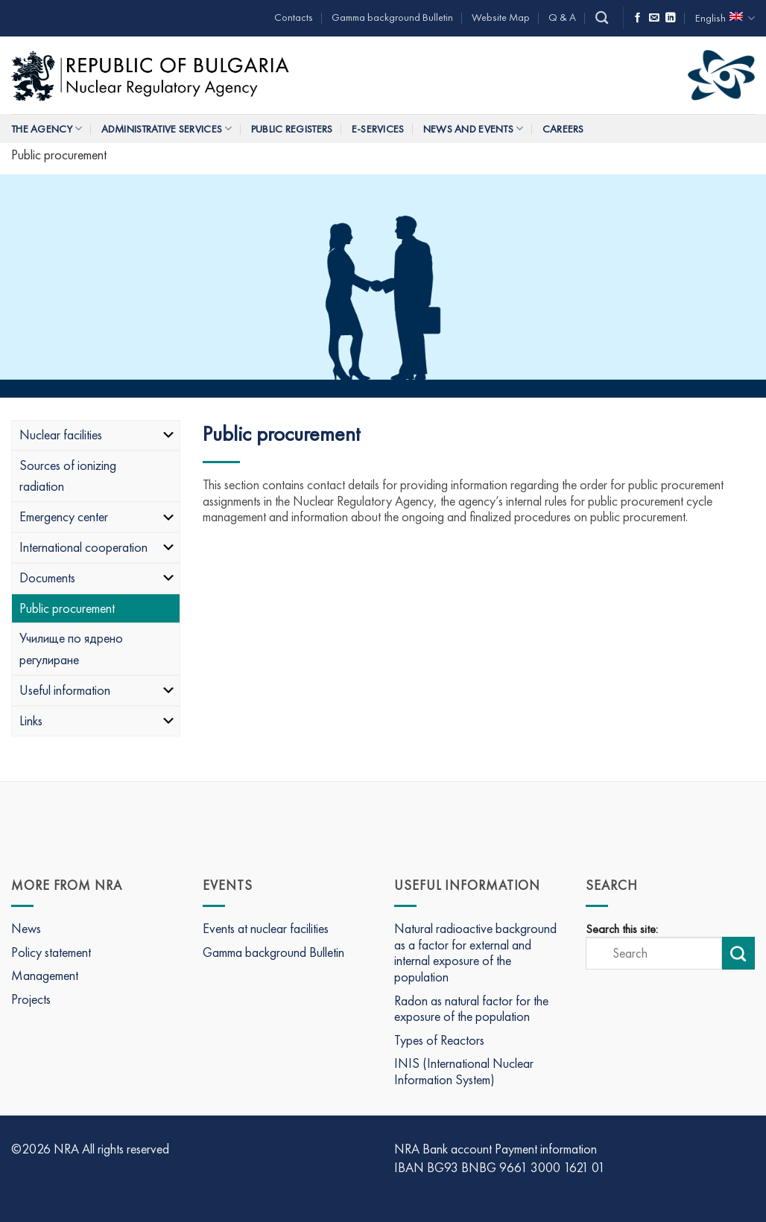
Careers (563, 129)
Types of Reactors (439, 1039)
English (725, 18)
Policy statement (51, 952)
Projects (31, 999)
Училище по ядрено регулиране (71, 648)
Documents (97, 577)
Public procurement (67, 608)
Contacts (293, 17)
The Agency (46, 128)
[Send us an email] (654, 18)
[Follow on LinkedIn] (670, 18)
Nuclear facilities (97, 434)
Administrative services (166, 128)
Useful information (97, 689)
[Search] (601, 18)
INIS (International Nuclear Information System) (464, 1071)
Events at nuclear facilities (266, 928)
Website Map (501, 17)
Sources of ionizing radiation (67, 475)
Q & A (562, 17)
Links (97, 720)
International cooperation (97, 547)
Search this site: (622, 929)
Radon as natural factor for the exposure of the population (471, 1008)
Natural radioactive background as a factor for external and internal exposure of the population (475, 952)
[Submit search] (738, 953)
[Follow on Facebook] (638, 18)
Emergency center (97, 516)
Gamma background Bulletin (392, 17)
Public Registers (292, 129)
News (26, 928)
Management (44, 975)
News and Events (473, 128)
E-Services (378, 129)
